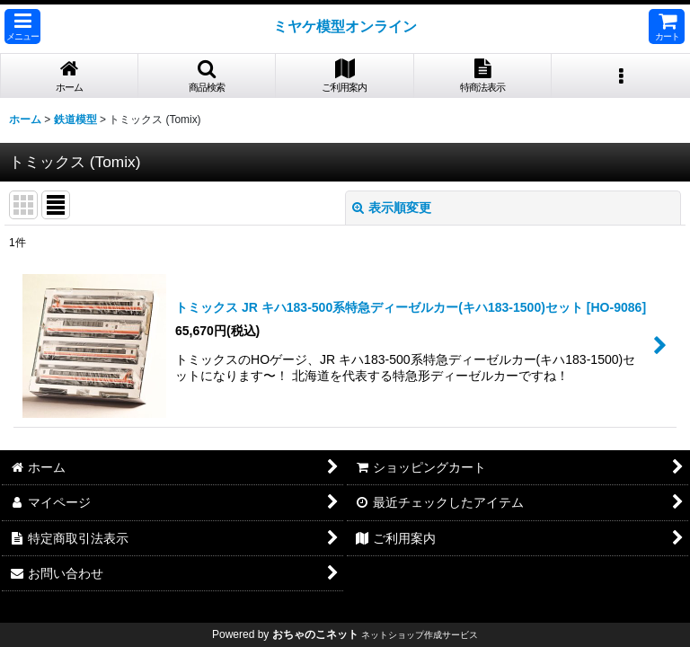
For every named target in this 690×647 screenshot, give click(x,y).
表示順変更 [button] (391, 207)
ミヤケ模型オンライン (345, 26)
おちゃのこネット (315, 634)
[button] (22, 26)
